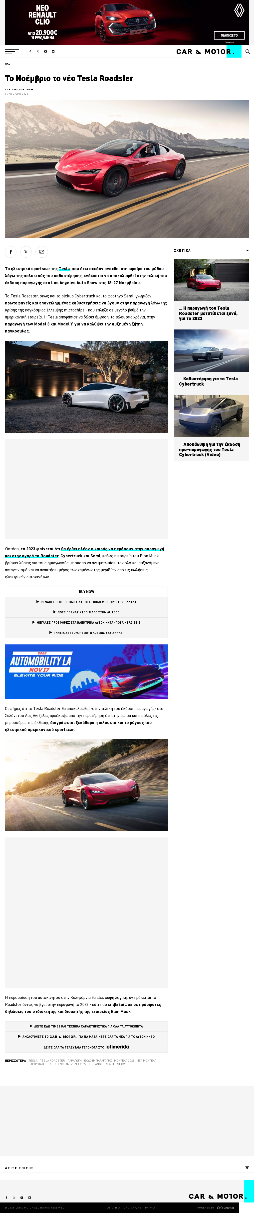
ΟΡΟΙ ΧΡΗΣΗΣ (132, 1207)
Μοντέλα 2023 (124, 1060)
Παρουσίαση (36, 1064)
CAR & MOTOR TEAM (19, 89)
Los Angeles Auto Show (107, 1064)
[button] (12, 51)
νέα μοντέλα (146, 1060)
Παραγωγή (74, 1060)
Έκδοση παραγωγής (98, 1060)
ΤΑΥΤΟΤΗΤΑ (113, 1207)
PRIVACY (150, 1207)
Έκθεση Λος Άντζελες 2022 (67, 1064)
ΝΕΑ (7, 64)
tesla (32, 1060)
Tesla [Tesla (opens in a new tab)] (64, 268)
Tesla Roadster (52, 1060)
